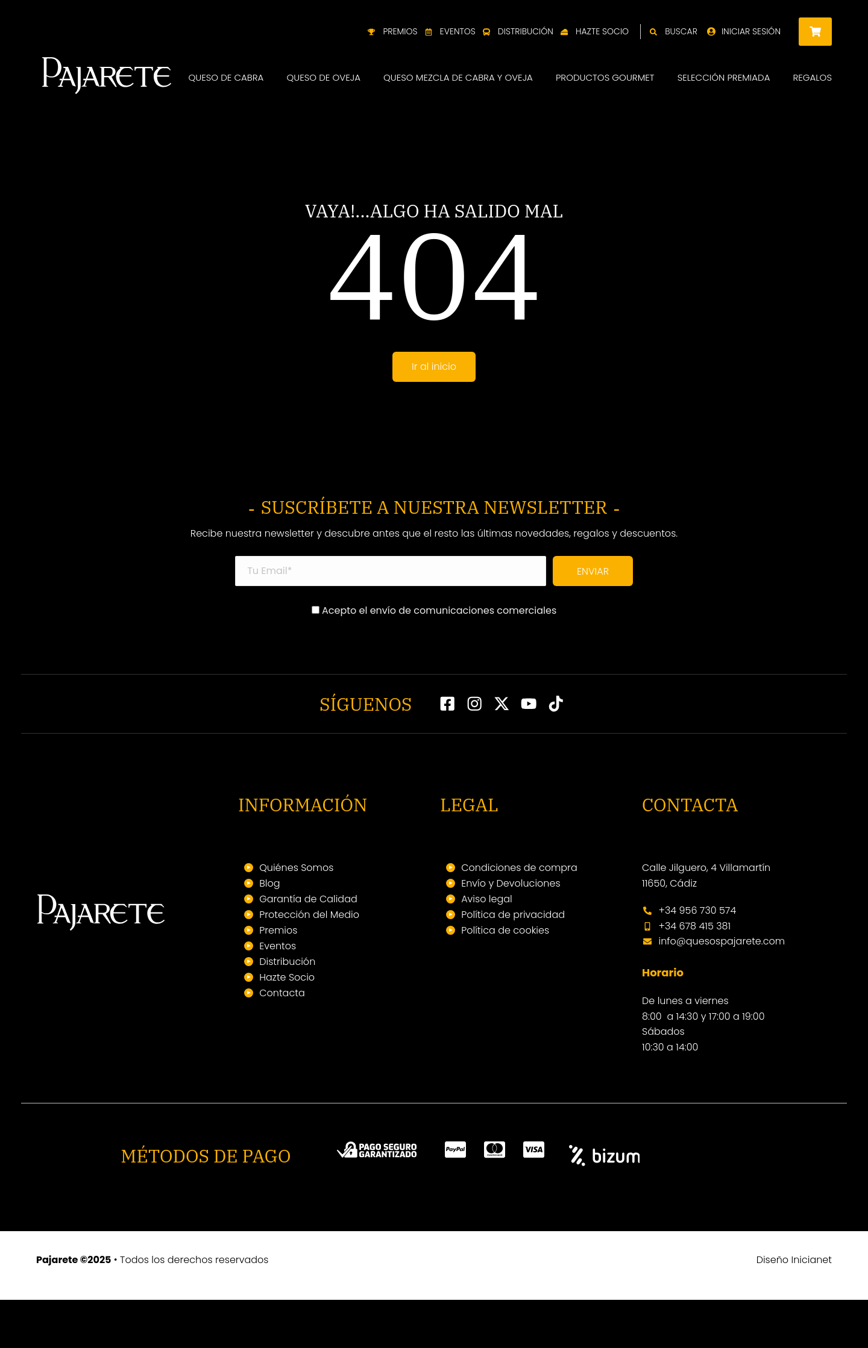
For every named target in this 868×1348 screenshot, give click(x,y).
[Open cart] (815, 31)
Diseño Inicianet (794, 1308)
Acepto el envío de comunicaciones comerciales (434, 658)
